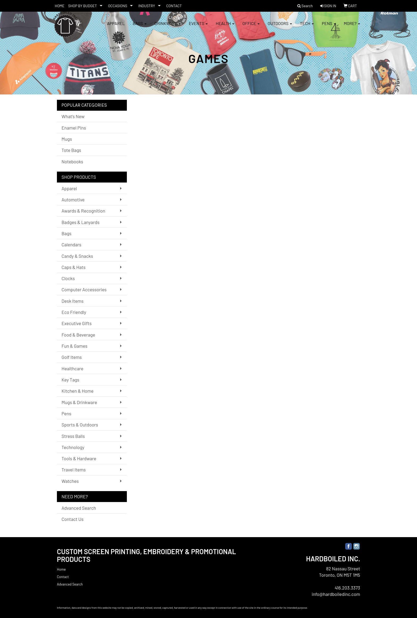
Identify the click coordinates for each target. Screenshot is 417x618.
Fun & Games (74, 346)
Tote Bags (71, 150)
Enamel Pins (73, 127)
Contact (63, 577)
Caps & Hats (73, 267)
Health (225, 26)
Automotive (73, 199)
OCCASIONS (117, 5)
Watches (70, 481)
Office (251, 26)
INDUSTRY (146, 5)
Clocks (68, 278)
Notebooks (72, 161)
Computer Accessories (83, 289)
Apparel (116, 26)
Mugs (66, 139)
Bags (140, 26)
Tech (307, 26)
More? (352, 26)
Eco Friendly (73, 312)
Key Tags (70, 379)
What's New (72, 116)
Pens (329, 26)
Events (198, 26)
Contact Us (72, 519)
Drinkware (168, 26)
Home (61, 569)
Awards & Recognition (83, 210)
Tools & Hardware (78, 458)
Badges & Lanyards (80, 222)
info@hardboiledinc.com (336, 594)
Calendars (71, 244)
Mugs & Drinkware (79, 402)
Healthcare (72, 368)
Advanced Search (78, 508)
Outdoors (280, 26)
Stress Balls (73, 436)
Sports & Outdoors (79, 424)
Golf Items (71, 357)
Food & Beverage (78, 334)
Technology (72, 447)
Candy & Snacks (77, 256)
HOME (59, 5)
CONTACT (174, 5)
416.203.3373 (347, 587)
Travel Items (73, 469)
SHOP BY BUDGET (82, 5)
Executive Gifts (76, 323)
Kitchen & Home (77, 390)
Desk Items (72, 301)
